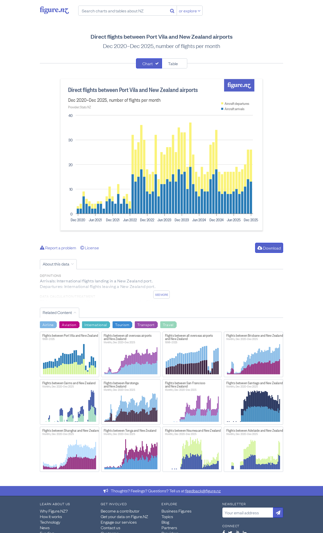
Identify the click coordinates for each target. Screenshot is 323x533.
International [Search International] (96, 324)
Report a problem (58, 247)
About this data (56, 263)
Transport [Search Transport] (145, 324)
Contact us (110, 527)
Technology (50, 522)
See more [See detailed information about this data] (161, 294)
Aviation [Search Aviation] (69, 324)
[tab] (149, 63)
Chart (147, 63)
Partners (169, 527)
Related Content (57, 312)
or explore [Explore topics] (190, 10)
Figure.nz (54, 10)
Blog (165, 522)
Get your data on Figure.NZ (124, 516)
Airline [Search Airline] (48, 324)
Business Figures (177, 511)
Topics (167, 516)
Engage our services (119, 522)
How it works (51, 516)
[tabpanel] (161, 155)
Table (173, 63)
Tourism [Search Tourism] (122, 324)
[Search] (172, 11)
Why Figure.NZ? (54, 511)
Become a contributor (120, 511)
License (89, 247)
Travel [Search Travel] (168, 324)
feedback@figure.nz (203, 490)
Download (269, 248)
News (45, 527)
